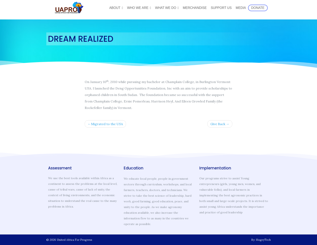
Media (241, 8)
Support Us (221, 8)
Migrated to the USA (107, 125)
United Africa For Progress (74, 240)
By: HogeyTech (261, 240)
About (114, 8)
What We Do (165, 8)
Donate (257, 8)
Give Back (217, 125)
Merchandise (195, 8)
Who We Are (137, 8)
